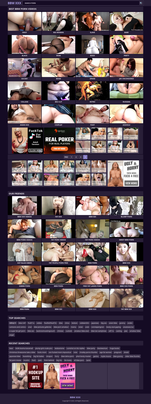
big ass (104, 323)
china (67, 323)
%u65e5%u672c (50, 323)
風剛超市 (12, 323)
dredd (126, 352)
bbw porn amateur (61, 327)
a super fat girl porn (17, 331)
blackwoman (102, 348)
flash (34, 360)
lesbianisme (59, 348)
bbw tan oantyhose (98, 331)
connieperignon (97, 327)
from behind (49, 360)
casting (119, 331)
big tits (59, 360)
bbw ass (31, 331)
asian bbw (113, 323)
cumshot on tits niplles (76, 348)
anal (30, 327)
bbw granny (118, 356)
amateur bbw (135, 331)
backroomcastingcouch (45, 331)
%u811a (31, 323)
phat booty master (83, 356)
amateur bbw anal (81, 331)
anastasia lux (128, 327)
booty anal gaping (113, 327)
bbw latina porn (67, 356)
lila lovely (67, 360)
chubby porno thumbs (88, 352)
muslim (26, 360)
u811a (111, 331)
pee (125, 331)
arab (87, 327)
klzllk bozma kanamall (24, 348)
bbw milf (22, 323)
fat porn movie (15, 360)
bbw (60, 323)
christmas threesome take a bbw (22, 352)
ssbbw (39, 323)
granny (122, 323)
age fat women (106, 352)
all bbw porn (79, 360)
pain (40, 360)
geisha (96, 356)
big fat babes (39, 356)
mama (73, 327)
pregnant (117, 352)
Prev (66, 157)
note (75, 352)
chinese (60, 331)
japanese (95, 323)
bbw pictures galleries (42, 327)
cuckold (69, 331)
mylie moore (106, 356)
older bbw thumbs (132, 356)
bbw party (91, 348)
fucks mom (42, 352)
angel (11, 335)
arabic (130, 323)
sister (81, 327)
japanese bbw (14, 356)
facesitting (27, 356)
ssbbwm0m (84, 323)
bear (11, 348)
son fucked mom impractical (60, 352)
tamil (88, 360)
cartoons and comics (17, 327)
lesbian (74, 323)
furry (57, 356)
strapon (49, 356)
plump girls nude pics (43, 348)
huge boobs (114, 348)
